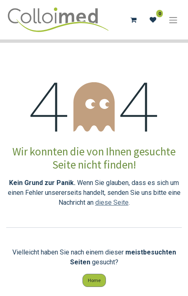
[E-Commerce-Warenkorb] (133, 20)
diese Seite (112, 202)
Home (94, 280)
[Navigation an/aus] (173, 20)
